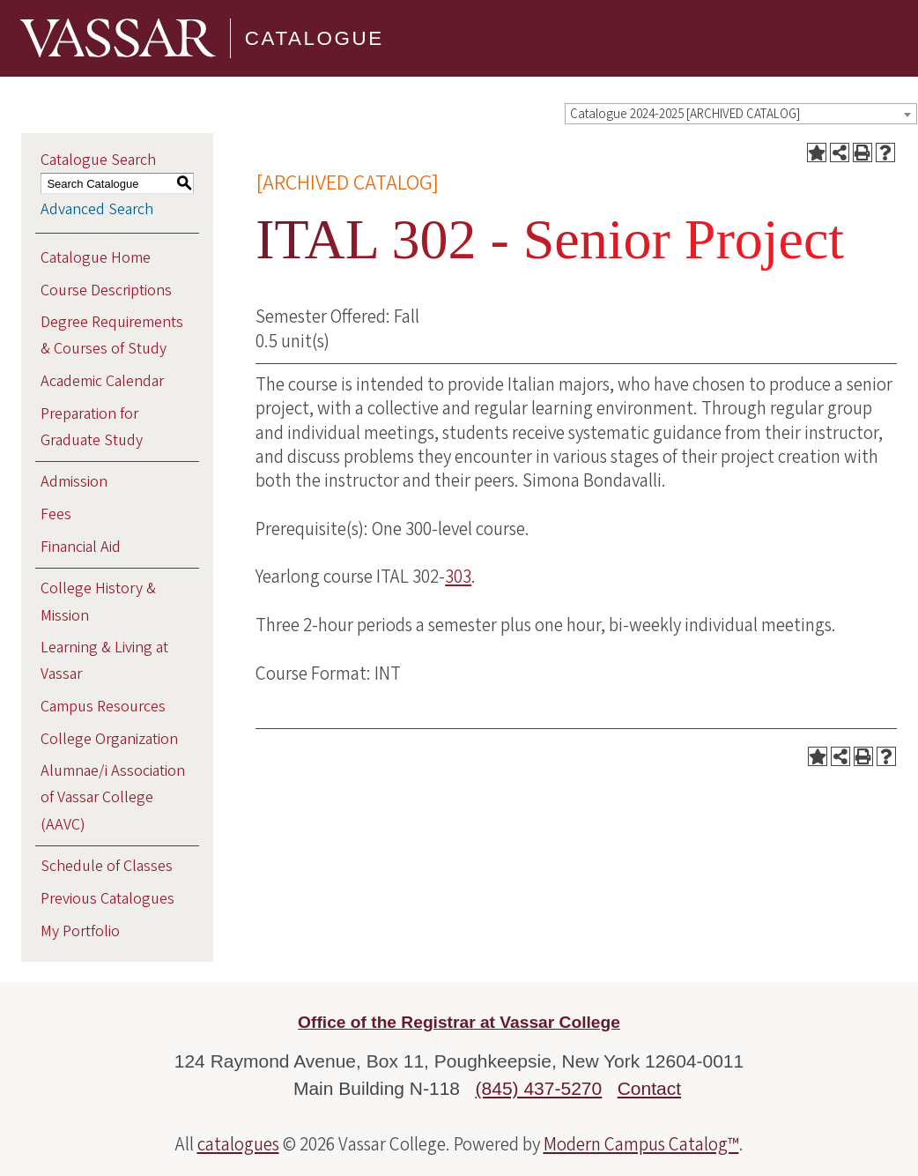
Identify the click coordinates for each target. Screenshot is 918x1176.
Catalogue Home (96, 258)
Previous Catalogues (107, 899)
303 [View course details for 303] (458, 576)
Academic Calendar (102, 381)
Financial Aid (81, 547)
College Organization (109, 739)
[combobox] (741, 113)
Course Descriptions (106, 290)
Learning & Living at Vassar (104, 660)
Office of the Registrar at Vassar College (459, 1022)
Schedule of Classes (107, 866)
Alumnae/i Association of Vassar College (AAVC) (113, 797)
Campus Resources (103, 707)
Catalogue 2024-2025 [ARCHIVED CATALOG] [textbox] (685, 114)
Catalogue (314, 38)
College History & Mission (98, 601)
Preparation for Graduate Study (92, 427)
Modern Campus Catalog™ (641, 1144)
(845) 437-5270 (539, 1088)
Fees (56, 514)
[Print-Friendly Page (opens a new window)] (862, 152)
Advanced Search (97, 209)
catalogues (238, 1144)
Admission (74, 482)
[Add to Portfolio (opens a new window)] (816, 152)
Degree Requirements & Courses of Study (112, 335)
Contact (649, 1088)
